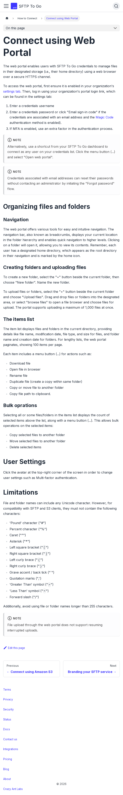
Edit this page (14, 648)
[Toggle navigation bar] (6, 6)
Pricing (7, 759)
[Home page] (7, 18)
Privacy (8, 699)
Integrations (10, 749)
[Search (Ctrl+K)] (116, 6)
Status (7, 719)
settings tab (11, 91)
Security (8, 709)
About (7, 779)
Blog (6, 769)
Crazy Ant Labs (13, 789)
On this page (15, 28)
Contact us (10, 739)
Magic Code (104, 117)
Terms (7, 689)
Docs (6, 729)
